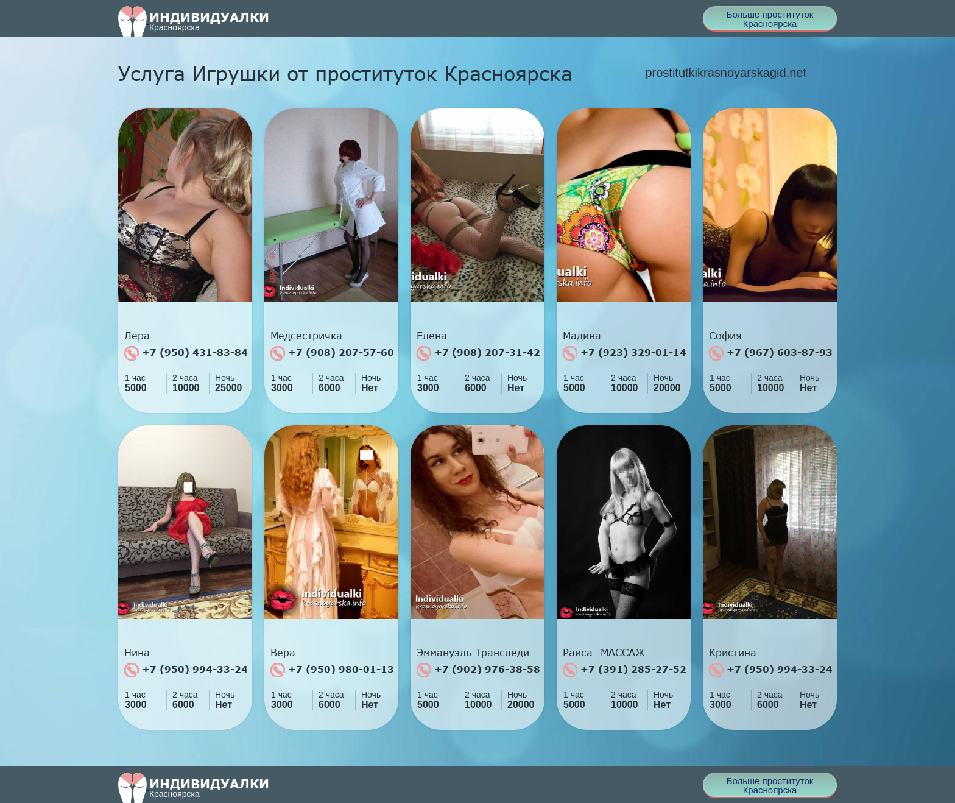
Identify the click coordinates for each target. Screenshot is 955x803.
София (725, 336)
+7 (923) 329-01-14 (624, 353)
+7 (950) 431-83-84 (186, 353)
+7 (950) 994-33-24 (186, 670)
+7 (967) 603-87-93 (771, 353)
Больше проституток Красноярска (770, 19)
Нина (137, 652)
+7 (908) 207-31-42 (478, 353)
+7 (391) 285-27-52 (624, 670)
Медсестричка (306, 336)
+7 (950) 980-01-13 (332, 670)
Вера (282, 652)
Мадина (582, 336)
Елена (432, 336)
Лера (137, 336)
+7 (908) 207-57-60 (332, 353)
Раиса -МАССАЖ (604, 652)
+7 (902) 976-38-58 (478, 670)
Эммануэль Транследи (473, 652)
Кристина (732, 652)
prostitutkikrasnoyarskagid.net (726, 72)
